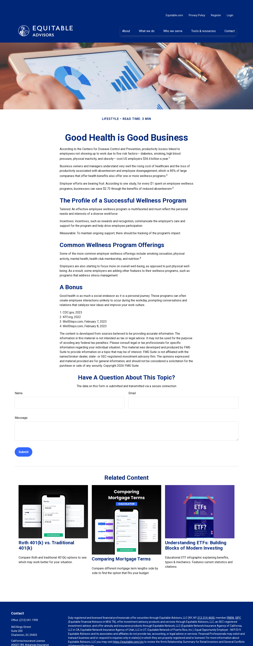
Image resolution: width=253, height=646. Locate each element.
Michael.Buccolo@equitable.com (30, 643)
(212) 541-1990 (28, 608)
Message (21, 406)
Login (230, 3)
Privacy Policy (197, 3)
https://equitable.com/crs (128, 630)
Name (19, 382)
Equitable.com (174, 3)
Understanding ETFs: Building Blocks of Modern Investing (195, 534)
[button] (126, 19)
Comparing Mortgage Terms (121, 547)
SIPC (238, 606)
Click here (74, 638)
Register (216, 3)
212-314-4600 (206, 606)
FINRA (230, 606)
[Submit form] (23, 440)
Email (132, 382)
